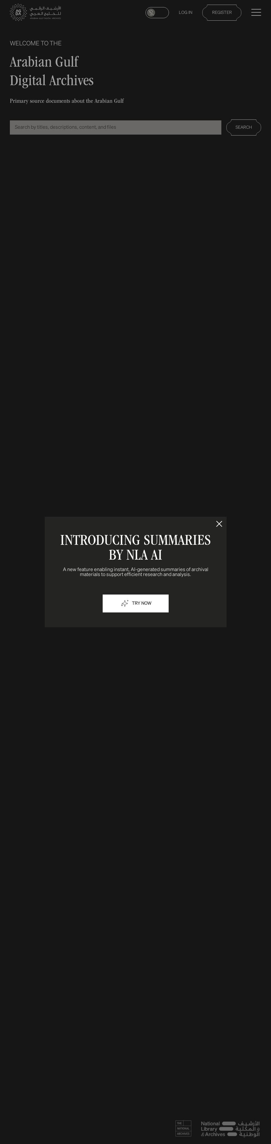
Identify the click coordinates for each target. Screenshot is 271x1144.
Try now (135, 603)
